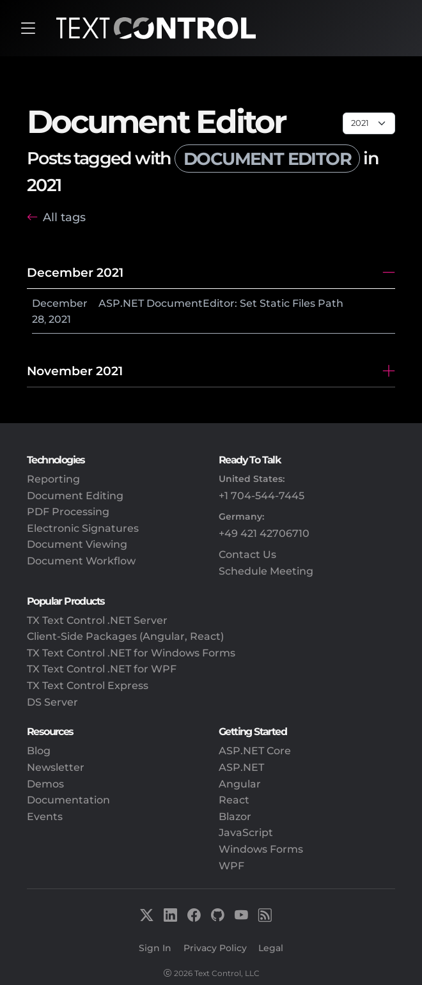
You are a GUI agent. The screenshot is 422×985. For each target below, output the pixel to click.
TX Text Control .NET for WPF (101, 669)
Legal (270, 948)
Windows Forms (261, 849)
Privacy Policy (215, 948)
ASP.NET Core (255, 751)
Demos (45, 784)
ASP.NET (241, 767)
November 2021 (75, 370)
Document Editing (75, 496)
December (60, 303)
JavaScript (246, 832)
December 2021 (75, 272)
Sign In (155, 948)
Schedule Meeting (266, 571)
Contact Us (247, 554)
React (234, 800)
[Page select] (369, 123)
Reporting (53, 479)
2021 (60, 319)
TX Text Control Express (87, 685)
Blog (39, 751)
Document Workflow (81, 561)
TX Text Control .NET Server (97, 620)
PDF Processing (68, 512)
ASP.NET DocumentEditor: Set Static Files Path (220, 303)
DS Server (52, 702)
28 (38, 319)
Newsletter (55, 767)
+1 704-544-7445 (261, 496)
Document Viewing (77, 544)
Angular (240, 784)
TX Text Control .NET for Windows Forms (131, 653)
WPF (231, 866)
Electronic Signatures (83, 528)
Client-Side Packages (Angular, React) (125, 636)
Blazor (235, 816)
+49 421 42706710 (264, 533)
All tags (64, 217)
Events (45, 816)
